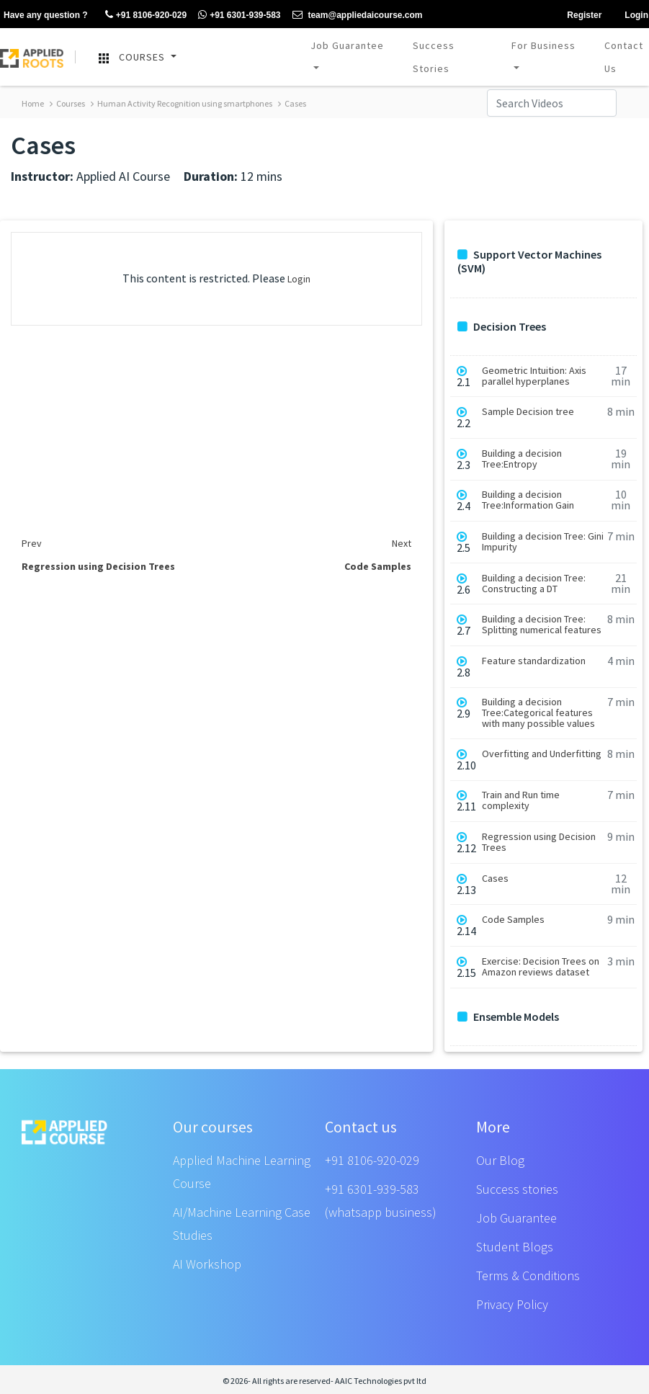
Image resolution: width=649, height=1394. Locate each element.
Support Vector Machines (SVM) (529, 261)
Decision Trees (501, 327)
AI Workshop (207, 1264)
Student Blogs (514, 1246)
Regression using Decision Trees (539, 842)
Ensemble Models (508, 1017)
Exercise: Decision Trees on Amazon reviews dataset (540, 967)
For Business (543, 45)
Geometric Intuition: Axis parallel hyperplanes (534, 376)
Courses (67, 103)
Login (298, 278)
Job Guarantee (347, 45)
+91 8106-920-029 (372, 1160)
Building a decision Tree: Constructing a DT (534, 583)
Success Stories (434, 57)
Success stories (517, 1189)
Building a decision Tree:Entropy (522, 459)
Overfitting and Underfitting (541, 754)
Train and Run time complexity (521, 800)
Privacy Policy (512, 1304)
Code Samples (513, 919)
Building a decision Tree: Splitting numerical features (541, 624)
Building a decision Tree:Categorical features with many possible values (538, 713)
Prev (32, 543)
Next (401, 543)
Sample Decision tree (528, 411)
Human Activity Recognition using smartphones (181, 103)
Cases (292, 103)
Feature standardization (534, 661)
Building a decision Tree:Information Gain (528, 500)
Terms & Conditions (528, 1275)
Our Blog (500, 1160)
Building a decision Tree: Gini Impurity (543, 542)
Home (33, 103)
